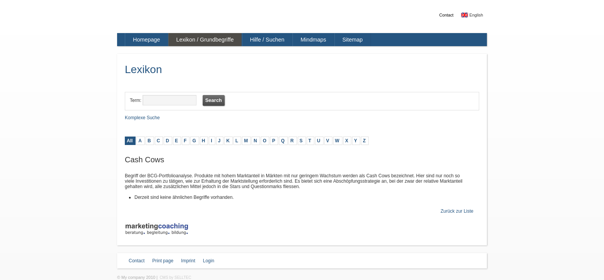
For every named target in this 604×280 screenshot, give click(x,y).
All (130, 140)
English (472, 15)
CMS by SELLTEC (175, 277)
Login (208, 260)
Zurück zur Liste (457, 211)
